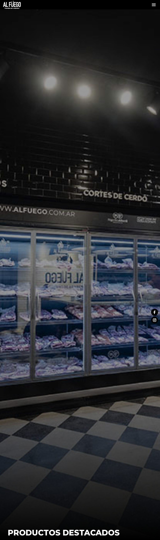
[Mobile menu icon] (154, 5)
